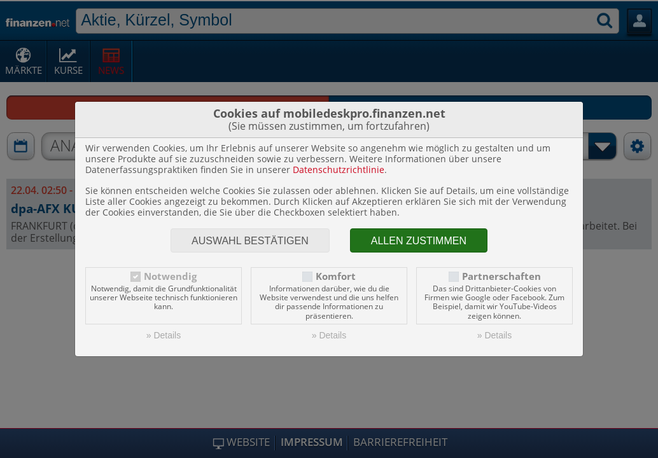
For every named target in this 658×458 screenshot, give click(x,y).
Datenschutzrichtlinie (338, 169)
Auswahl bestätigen (250, 240)
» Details (163, 335)
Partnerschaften (501, 276)
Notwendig (170, 276)
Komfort (336, 276)
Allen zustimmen (418, 240)
